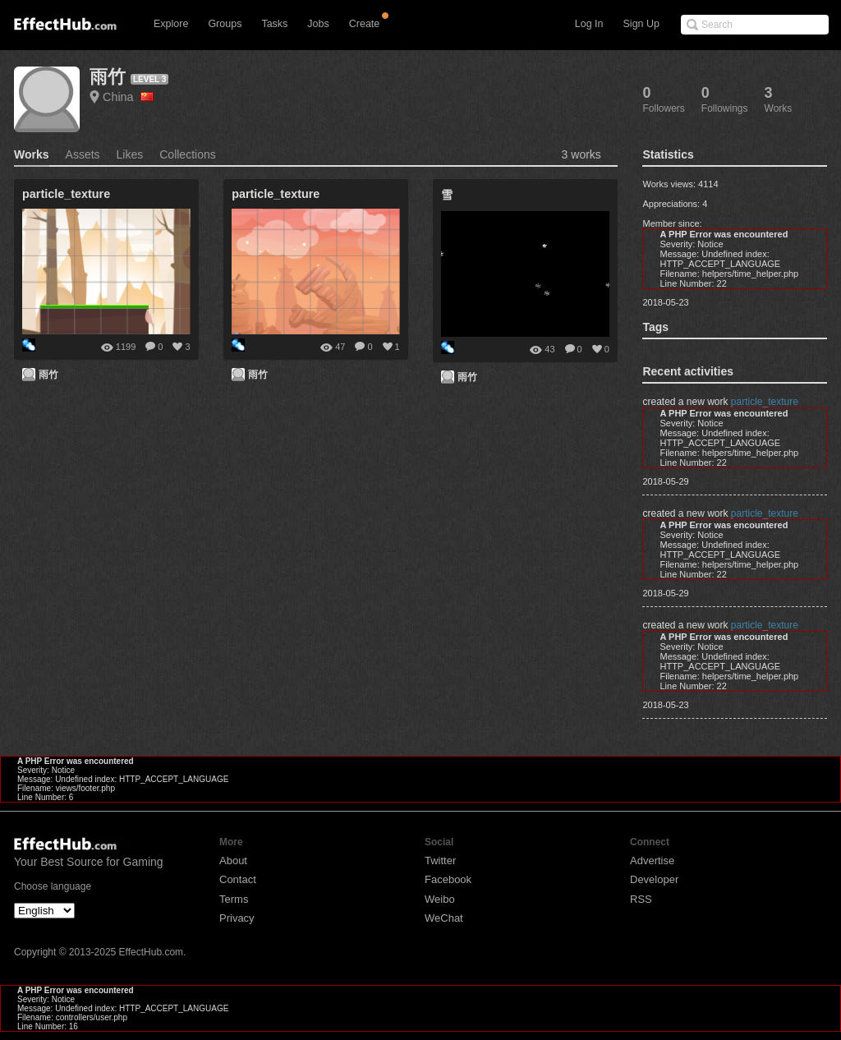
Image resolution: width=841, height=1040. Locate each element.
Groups (224, 24)
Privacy (237, 918)
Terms (233, 899)
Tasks (274, 24)
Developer (654, 879)
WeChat (444, 918)
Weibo (440, 899)
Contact (237, 879)
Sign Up (641, 24)
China (128, 97)
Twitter (440, 860)
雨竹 (108, 77)
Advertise (652, 860)
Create (364, 24)
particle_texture (764, 401)
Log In (589, 24)
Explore (171, 24)
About (233, 860)
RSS (641, 899)
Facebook (448, 879)
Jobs (318, 24)
